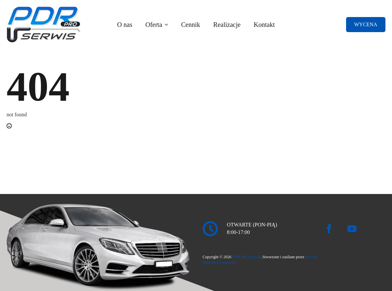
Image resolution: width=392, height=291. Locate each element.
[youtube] (352, 229)
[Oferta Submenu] (168, 24)
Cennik (190, 24)
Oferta (153, 24)
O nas (124, 24)
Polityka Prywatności (219, 262)
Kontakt (264, 24)
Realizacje (226, 24)
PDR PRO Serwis (246, 257)
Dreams (311, 257)
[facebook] (329, 229)
